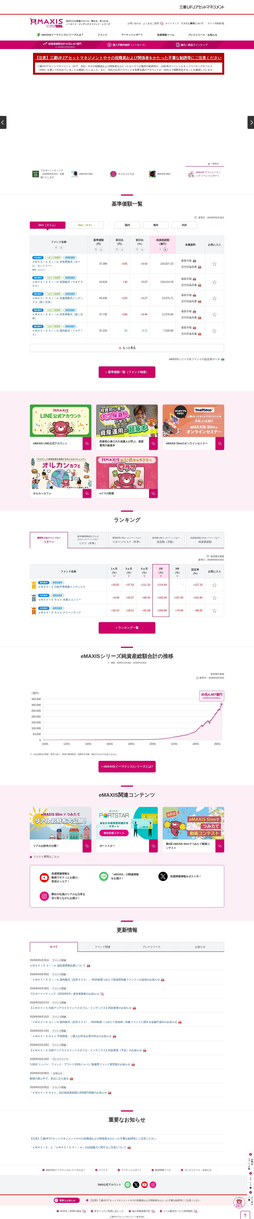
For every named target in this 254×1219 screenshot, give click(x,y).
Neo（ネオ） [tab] (85, 210)
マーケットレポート (132, 34)
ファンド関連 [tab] (102, 932)
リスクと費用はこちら (46, 841)
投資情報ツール (165, 34)
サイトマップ (172, 23)
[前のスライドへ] (3, 115)
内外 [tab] (184, 210)
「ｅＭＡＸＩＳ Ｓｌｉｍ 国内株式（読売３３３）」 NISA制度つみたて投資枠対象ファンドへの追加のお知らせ (97, 964)
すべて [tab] (54, 932)
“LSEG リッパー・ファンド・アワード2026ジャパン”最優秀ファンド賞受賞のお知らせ (82, 1049)
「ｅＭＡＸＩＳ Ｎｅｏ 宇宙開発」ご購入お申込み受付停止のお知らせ (73, 1021)
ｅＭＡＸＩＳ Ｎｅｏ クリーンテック (59, 597)
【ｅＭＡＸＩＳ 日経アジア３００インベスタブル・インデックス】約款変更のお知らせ (83, 993)
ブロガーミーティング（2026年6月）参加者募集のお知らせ (67, 978)
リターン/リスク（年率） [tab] (127, 524)
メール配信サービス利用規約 (180, 1196)
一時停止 (215, 148)
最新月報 (188, 246)
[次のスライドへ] (250, 115)
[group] (127, 115)
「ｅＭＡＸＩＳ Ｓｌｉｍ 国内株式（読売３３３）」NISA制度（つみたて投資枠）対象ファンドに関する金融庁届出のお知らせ (105, 1007)
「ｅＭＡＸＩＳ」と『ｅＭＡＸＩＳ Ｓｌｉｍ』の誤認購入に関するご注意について (80, 1132)
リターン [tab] (49, 524)
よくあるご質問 (153, 23)
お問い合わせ (134, 23)
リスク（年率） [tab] (88, 525)
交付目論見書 (191, 252)
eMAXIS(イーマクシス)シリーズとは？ (65, 1155)
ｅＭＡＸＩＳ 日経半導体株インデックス (61, 571)
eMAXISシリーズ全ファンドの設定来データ (196, 344)
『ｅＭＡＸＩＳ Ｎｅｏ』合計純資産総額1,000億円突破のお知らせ (70, 1077)
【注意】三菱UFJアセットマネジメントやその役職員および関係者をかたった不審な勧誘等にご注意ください (93, 1123)
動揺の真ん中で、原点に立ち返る (51, 1063)
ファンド (102, 34)
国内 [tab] (127, 210)
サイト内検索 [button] (214, 23)
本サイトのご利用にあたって (109, 1196)
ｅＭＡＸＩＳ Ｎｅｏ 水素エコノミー (59, 584)
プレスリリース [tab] (151, 932)
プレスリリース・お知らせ (202, 34)
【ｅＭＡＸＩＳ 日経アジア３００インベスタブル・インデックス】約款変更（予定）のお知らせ (88, 1035)
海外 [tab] (155, 210)
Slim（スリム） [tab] (47, 210)
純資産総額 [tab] (205, 524)
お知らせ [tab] (200, 932)
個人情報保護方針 (143, 1196)
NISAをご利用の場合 (73, 1196)
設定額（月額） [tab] (166, 524)
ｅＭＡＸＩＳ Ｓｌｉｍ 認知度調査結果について (60, 950)
